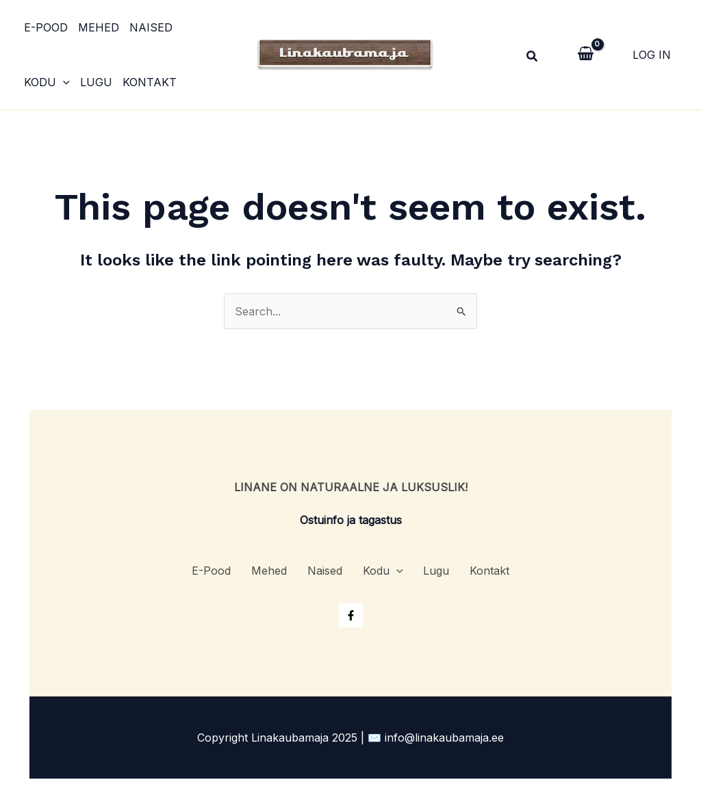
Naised (151, 27)
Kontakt (150, 82)
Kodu (47, 82)
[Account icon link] (652, 55)
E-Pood (46, 27)
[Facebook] (351, 615)
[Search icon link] (532, 58)
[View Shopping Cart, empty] (585, 54)
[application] (63, 82)
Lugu (96, 82)
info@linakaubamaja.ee (444, 737)
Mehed (98, 27)
